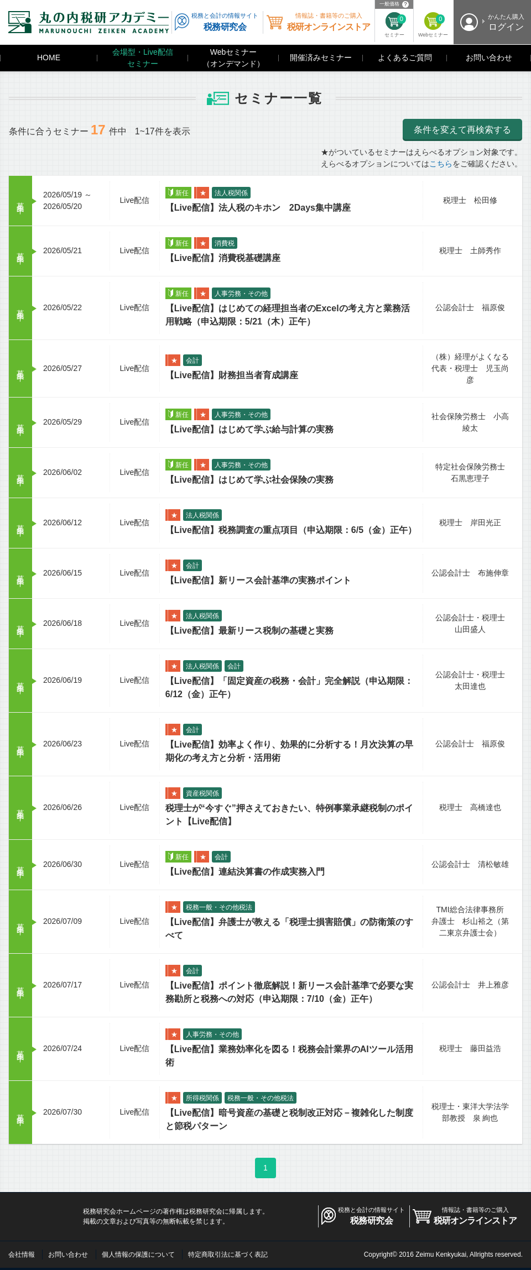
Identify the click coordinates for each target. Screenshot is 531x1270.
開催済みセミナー (321, 57)
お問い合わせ (489, 57)
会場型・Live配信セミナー (142, 58)
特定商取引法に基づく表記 (228, 1254)
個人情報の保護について (138, 1254)
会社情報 (21, 1254)
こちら (440, 163)
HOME (48, 57)
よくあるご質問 (405, 57)
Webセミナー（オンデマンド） (233, 58)
